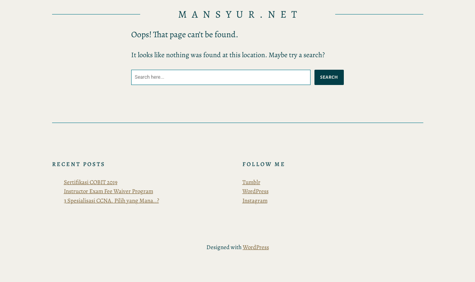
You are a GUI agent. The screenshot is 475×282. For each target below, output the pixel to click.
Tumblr (251, 182)
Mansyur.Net (240, 14)
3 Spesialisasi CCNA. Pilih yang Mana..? (111, 200)
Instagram (254, 200)
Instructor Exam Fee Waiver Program (108, 191)
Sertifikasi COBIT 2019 (90, 182)
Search (329, 77)
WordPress (255, 191)
